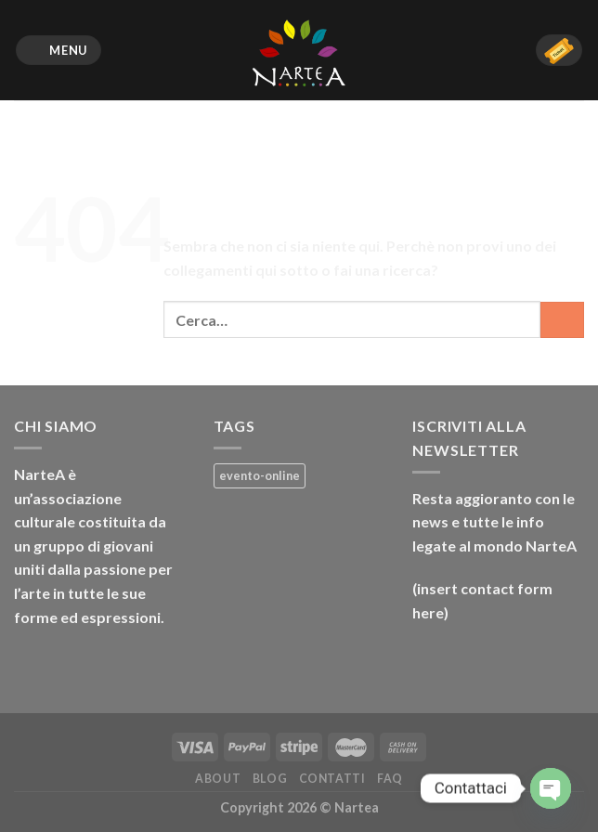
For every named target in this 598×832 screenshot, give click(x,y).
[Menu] (59, 50)
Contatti (332, 779)
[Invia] (562, 320)
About (217, 779)
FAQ (390, 779)
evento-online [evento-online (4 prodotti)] (259, 475)
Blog (270, 779)
